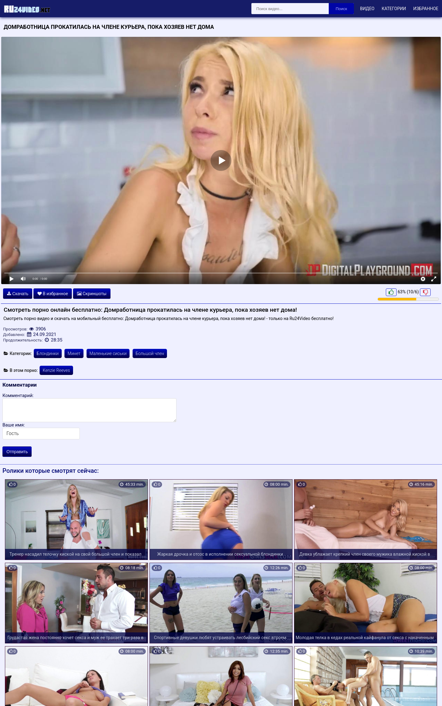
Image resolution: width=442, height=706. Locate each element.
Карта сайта (14, 694)
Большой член (150, 353)
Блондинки (48, 353)
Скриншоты (92, 293)
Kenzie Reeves (56, 370)
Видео (367, 8)
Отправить (17, 451)
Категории (394, 8)
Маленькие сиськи (108, 353)
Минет (74, 353)
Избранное (425, 8)
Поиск (341, 8)
